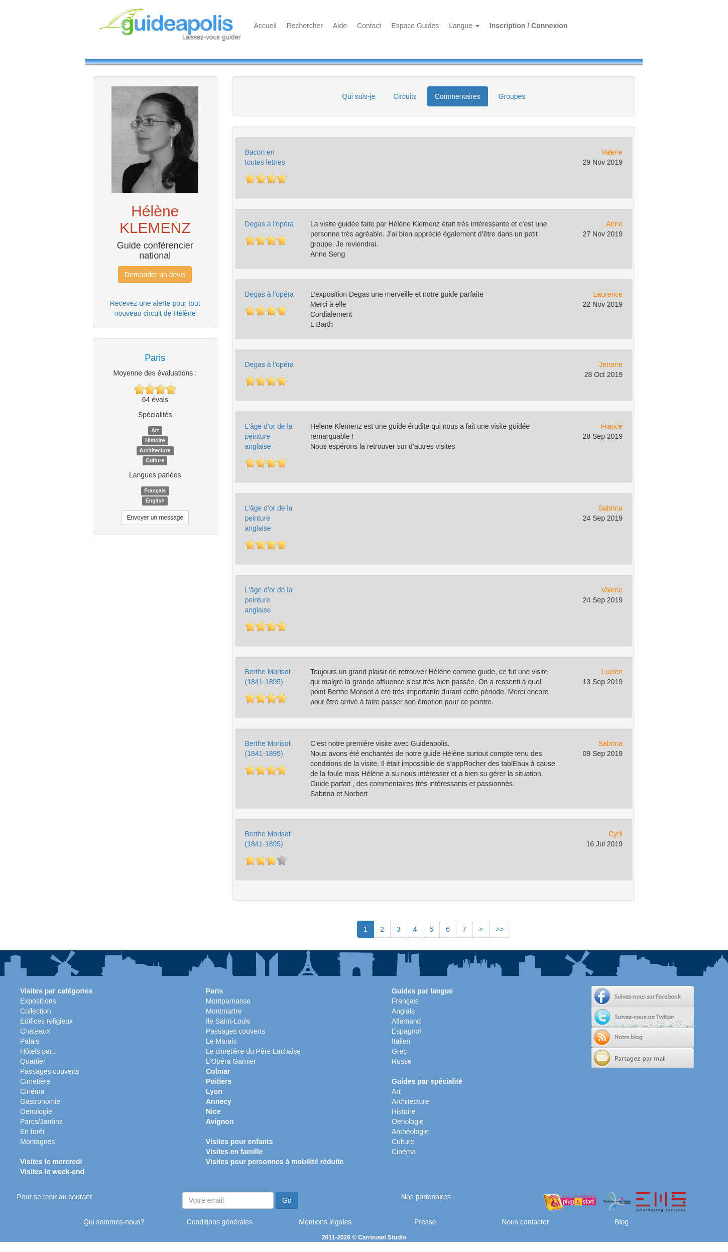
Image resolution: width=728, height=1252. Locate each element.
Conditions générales (220, 1222)
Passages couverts (49, 1071)
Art (396, 1091)
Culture (403, 1142)
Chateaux (35, 1031)
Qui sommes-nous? (113, 1222)
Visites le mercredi (51, 1162)
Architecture (410, 1101)
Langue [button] (464, 26)
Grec (399, 1051)
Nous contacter (525, 1222)
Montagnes (37, 1142)
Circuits (405, 96)
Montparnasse (228, 1001)
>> (500, 929)
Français (405, 1001)
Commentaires (457, 96)
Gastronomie (40, 1101)
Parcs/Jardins (41, 1121)
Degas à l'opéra (269, 224)
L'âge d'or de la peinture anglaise (269, 436)
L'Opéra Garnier (231, 1061)
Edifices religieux (46, 1021)
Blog (622, 1222)
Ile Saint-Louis (228, 1021)
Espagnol (406, 1031)
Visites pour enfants (239, 1142)
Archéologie (410, 1132)
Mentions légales (325, 1222)
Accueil (265, 26)
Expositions (38, 1001)
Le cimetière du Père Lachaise (253, 1051)
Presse (425, 1222)
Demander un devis (155, 275)
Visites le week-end (52, 1172)
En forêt (32, 1132)
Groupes (512, 96)
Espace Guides (415, 26)
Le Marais (221, 1041)
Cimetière (35, 1081)
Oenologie (36, 1111)
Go (287, 1200)
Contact (369, 26)
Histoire (403, 1111)
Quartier (33, 1061)
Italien (401, 1041)
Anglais (403, 1011)
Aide (340, 26)
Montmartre (224, 1011)
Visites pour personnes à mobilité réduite (274, 1162)
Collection (35, 1011)
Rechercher (305, 26)
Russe (402, 1061)
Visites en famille (234, 1152)
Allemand (406, 1021)
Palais (29, 1041)
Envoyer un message (155, 517)
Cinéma (32, 1091)
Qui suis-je (358, 96)
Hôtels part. (38, 1051)
